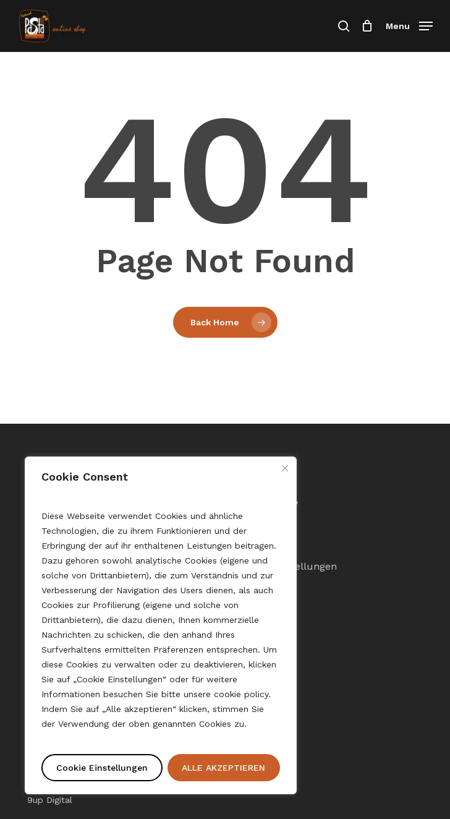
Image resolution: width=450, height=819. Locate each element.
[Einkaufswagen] (367, 26)
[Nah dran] (285, 468)
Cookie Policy (267, 503)
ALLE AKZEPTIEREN (223, 768)
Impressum (263, 524)
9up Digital (49, 800)
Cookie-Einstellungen (286, 566)
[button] (409, 25)
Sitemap (255, 545)
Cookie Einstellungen (102, 768)
